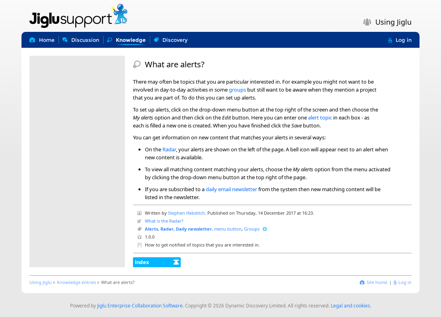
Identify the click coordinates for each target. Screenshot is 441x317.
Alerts (151, 229)
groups (237, 89)
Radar (169, 149)
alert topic (320, 117)
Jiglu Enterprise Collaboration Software (140, 305)
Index (142, 262)
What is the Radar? (164, 221)
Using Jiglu (40, 282)
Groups (252, 229)
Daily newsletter (194, 229)
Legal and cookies (350, 305)
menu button (228, 229)
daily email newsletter (231, 189)
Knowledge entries (76, 282)
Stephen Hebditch (186, 213)
